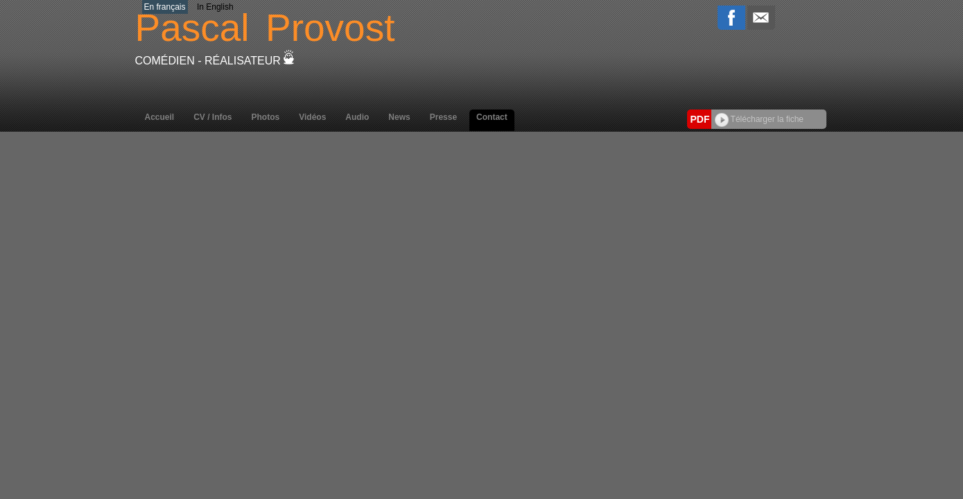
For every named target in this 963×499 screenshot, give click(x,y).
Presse (443, 117)
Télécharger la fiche (759, 119)
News (399, 117)
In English (215, 7)
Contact (491, 117)
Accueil (160, 117)
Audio (357, 117)
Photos (266, 117)
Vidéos (312, 117)
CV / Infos (212, 117)
